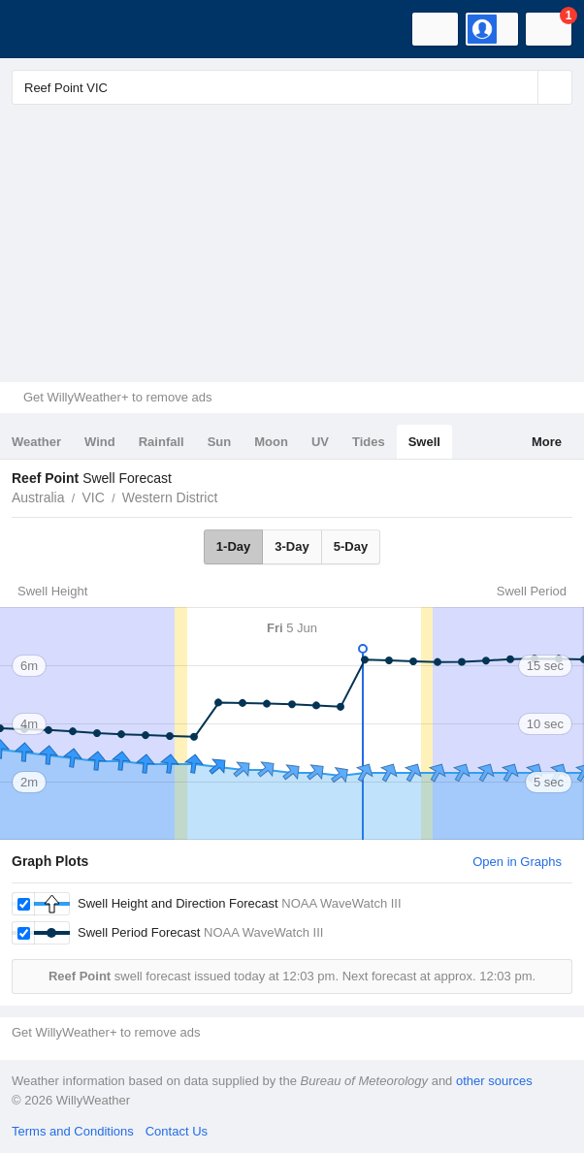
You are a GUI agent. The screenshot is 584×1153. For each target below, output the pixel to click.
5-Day (351, 546)
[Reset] (521, 87)
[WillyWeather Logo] (44, 29)
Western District (170, 497)
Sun (220, 441)
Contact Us (177, 1131)
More (547, 441)
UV (320, 441)
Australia (38, 497)
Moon (271, 441)
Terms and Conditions (73, 1131)
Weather (36, 441)
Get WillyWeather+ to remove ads (117, 397)
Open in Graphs (517, 861)
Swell (424, 441)
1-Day (233, 546)
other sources (494, 1080)
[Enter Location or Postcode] (292, 87)
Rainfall (161, 441)
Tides (368, 441)
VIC (92, 497)
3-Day (291, 546)
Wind (99, 441)
